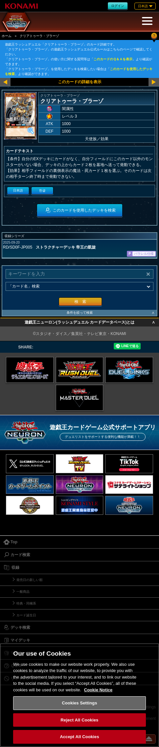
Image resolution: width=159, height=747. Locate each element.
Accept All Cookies (79, 736)
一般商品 (23, 591)
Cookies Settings (79, 702)
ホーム (6, 36)
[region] (79, 695)
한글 (42, 190)
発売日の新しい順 (29, 580)
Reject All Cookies (79, 720)
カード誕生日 (26, 615)
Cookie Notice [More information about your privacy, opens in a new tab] (98, 689)
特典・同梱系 (26, 603)
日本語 (18, 190)
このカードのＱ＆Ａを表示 (112, 59)
